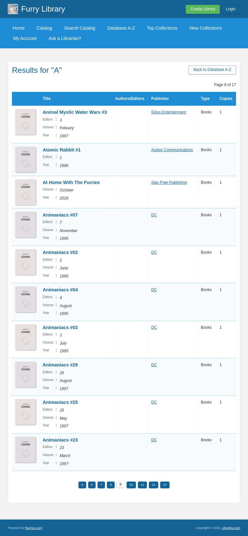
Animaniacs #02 (60, 252)
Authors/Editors (129, 98)
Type (205, 98)
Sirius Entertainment (168, 112)
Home (19, 28)
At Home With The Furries (71, 182)
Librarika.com (231, 528)
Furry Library (43, 9)
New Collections (206, 28)
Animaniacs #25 (60, 402)
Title (46, 98)
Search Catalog (80, 28)
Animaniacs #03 (60, 327)
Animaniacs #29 (60, 364)
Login (230, 9)
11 (142, 484)
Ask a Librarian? (64, 38)
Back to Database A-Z (212, 69)
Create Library (203, 9)
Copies (226, 98)
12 (153, 484)
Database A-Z (121, 28)
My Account (24, 38)
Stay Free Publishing (169, 182)
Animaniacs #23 (60, 440)
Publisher (160, 98)
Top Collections (162, 28)
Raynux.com (33, 528)
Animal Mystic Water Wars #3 (75, 112)
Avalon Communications (172, 150)
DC (154, 215)
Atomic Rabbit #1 (62, 149)
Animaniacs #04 (60, 289)
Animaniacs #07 (60, 215)
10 (131, 484)
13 (165, 484)
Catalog (44, 28)
